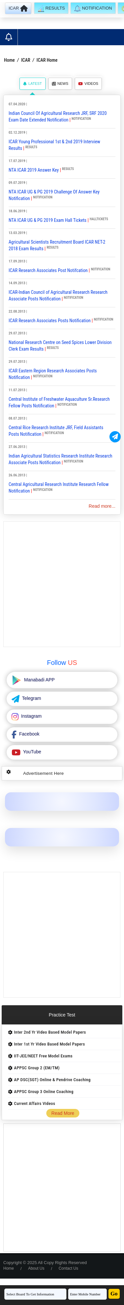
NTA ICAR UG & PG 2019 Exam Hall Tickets (47, 220)
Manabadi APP (39, 679)
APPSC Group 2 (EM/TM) (37, 1067)
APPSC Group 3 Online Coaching (43, 1091)
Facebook (28, 734)
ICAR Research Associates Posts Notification (50, 320)
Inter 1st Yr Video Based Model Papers (49, 1044)
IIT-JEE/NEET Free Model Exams (43, 1055)
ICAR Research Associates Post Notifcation (48, 270)
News (60, 84)
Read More (62, 1113)
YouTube (31, 751)
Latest (32, 84)
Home (9, 60)
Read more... (102, 506)
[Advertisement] (62, 584)
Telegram (31, 698)
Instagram (31, 716)
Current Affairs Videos (34, 1103)
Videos (88, 84)
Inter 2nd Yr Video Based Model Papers (50, 1032)
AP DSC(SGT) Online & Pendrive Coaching (52, 1079)
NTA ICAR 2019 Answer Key (34, 170)
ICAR (25, 60)
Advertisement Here (43, 773)
